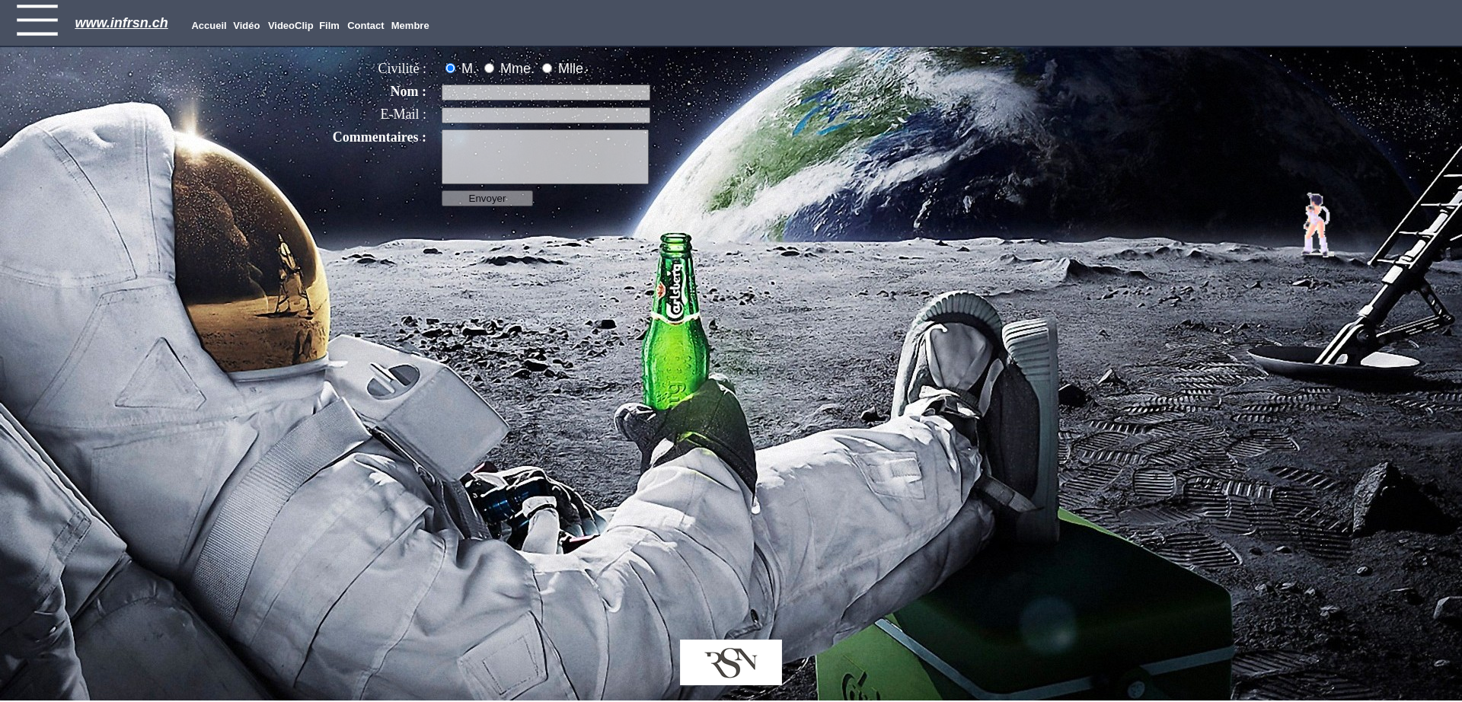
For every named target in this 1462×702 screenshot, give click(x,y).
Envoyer (487, 198)
